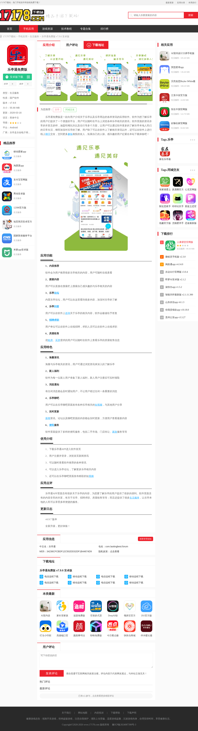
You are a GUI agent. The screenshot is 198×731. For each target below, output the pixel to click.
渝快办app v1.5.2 (173, 287)
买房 (57, 340)
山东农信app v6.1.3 (174, 302)
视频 (91, 476)
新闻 (47, 418)
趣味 (70, 134)
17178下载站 (9, 36)
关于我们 (66, 713)
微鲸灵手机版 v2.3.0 (175, 257)
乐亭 (57, 109)
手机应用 (28, 28)
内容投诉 (99, 713)
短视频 (98, 404)
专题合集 (85, 28)
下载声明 (131, 713)
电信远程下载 (51, 576)
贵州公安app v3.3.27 (175, 317)
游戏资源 (47, 28)
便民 (51, 425)
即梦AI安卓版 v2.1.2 (175, 279)
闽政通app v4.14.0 (174, 264)
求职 (56, 320)
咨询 (67, 313)
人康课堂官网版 (185, 242)
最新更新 (170, 2)
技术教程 (66, 28)
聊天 (47, 134)
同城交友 (70, 109)
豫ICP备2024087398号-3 (124, 724)
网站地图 (82, 713)
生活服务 (34, 36)
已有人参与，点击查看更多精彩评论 (96, 696)
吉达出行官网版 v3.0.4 (176, 272)
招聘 (51, 320)
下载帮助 (115, 713)
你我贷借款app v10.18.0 (177, 310)
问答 (56, 306)
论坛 (56, 293)
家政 (114, 431)
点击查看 (114, 551)
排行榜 (104, 28)
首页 (9, 28)
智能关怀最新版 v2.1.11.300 (179, 294)
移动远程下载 (80, 576)
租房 (50, 340)
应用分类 (181, 2)
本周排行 (192, 2)
